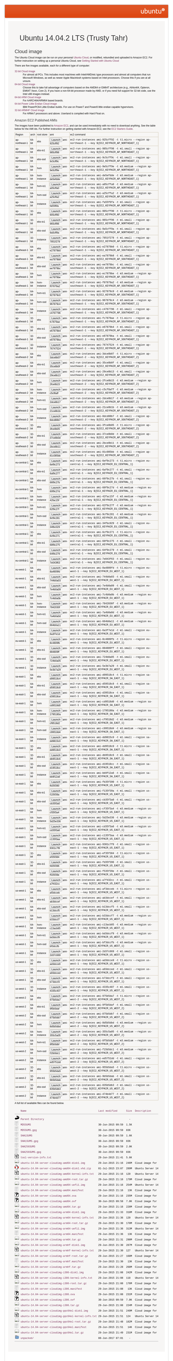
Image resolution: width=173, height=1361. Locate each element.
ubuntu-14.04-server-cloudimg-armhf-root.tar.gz (54, 1250)
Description (143, 1110)
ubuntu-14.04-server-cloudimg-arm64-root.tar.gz (54, 1219)
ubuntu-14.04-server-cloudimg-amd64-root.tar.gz (54, 1177)
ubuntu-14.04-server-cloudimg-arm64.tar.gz (51, 1235)
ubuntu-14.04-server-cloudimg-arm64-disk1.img (53, 1208)
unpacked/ (27, 1329)
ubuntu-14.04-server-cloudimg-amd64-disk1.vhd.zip (56, 1166)
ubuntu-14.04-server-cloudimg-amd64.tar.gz (51, 1203)
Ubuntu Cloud (81, 57)
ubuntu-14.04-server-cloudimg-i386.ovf (48, 1293)
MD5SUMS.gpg (29, 1129)
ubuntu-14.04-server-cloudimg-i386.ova (48, 1287)
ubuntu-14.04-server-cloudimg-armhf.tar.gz (51, 1261)
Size (129, 1110)
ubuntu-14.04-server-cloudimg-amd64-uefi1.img (53, 1182)
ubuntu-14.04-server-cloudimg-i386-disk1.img (52, 1266)
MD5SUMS (26, 1124)
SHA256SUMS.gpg (31, 1150)
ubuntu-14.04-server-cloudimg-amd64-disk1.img (53, 1161)
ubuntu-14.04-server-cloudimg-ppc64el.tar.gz (52, 1324)
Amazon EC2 (61, 125)
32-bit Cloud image (25, 71)
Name (23, 1110)
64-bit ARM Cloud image (28, 97)
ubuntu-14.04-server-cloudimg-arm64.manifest (52, 1229)
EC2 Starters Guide (122, 129)
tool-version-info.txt (36, 1155)
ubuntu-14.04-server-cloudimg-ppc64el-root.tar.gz (56, 1314)
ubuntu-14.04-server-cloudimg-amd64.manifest (52, 1187)
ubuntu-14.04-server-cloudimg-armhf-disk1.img (53, 1240)
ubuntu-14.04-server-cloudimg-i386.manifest (51, 1282)
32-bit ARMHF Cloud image (29, 110)
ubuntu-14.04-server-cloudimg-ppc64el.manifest (53, 1319)
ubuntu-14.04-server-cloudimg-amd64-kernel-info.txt (57, 1171)
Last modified (107, 1110)
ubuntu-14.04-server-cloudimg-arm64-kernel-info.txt (57, 1213)
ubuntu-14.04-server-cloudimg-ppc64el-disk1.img (54, 1303)
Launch (55, 139)
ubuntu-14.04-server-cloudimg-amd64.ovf (48, 1198)
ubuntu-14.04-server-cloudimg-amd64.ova (48, 1192)
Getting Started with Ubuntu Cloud (100, 60)
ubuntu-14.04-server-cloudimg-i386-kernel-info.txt (56, 1271)
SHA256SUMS (28, 1145)
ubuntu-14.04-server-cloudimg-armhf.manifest (52, 1256)
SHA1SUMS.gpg (29, 1140)
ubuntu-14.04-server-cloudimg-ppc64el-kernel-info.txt (59, 1308)
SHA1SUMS (26, 1134)
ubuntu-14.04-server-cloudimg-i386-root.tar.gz (53, 1277)
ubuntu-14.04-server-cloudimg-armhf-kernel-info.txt (57, 1245)
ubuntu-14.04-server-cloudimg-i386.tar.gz (50, 1298)
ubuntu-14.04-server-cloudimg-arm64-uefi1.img (53, 1224)
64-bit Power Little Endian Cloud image (36, 103)
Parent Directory (32, 1119)
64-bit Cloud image (25, 84)
